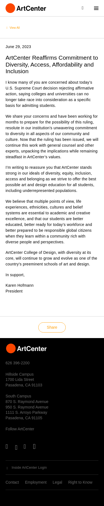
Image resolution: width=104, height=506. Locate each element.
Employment (36, 482)
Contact (12, 482)
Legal (57, 482)
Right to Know (80, 482)
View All (15, 27)
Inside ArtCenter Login (29, 468)
